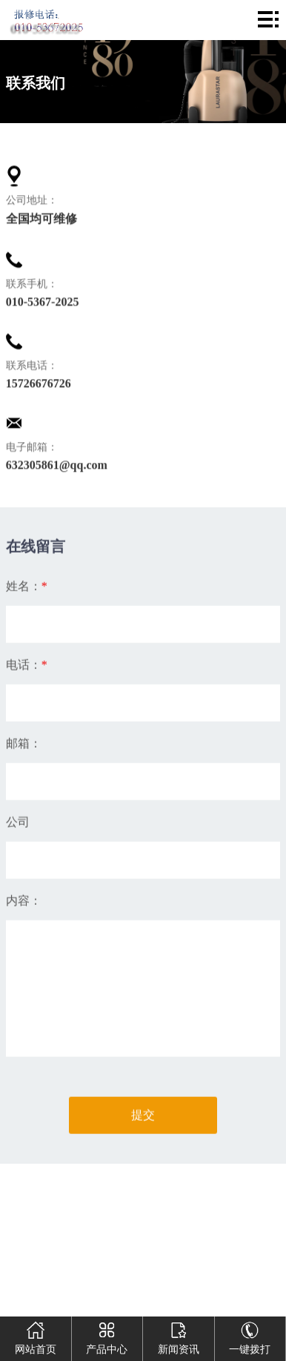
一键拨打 (249, 1335)
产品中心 (106, 1335)
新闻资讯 (178, 1335)
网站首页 (35, 1335)
